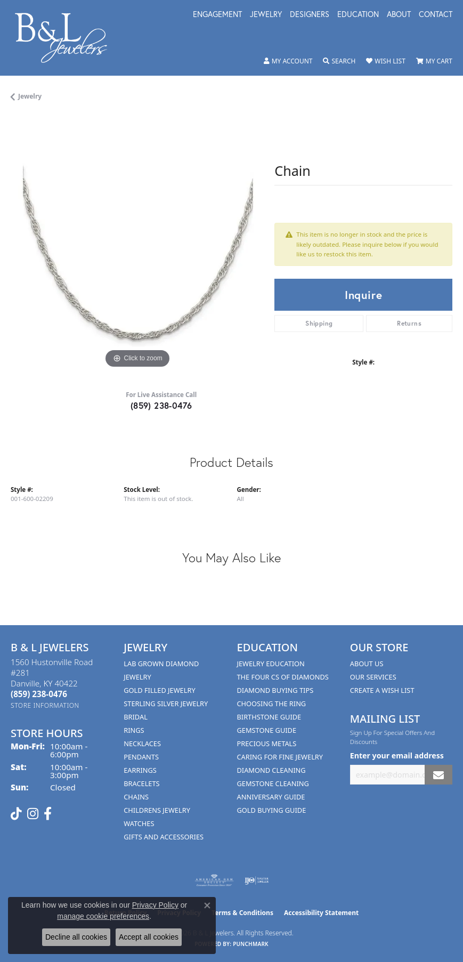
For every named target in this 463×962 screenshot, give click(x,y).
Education (358, 15)
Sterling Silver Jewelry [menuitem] (166, 703)
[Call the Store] (39, 694)
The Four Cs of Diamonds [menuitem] (283, 677)
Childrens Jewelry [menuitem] (157, 810)
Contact (435, 15)
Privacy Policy (155, 905)
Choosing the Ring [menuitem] (271, 703)
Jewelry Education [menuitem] (271, 663)
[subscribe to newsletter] (438, 775)
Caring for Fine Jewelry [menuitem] (280, 757)
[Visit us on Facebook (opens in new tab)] (48, 813)
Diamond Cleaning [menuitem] (271, 770)
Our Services (373, 677)
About (399, 15)
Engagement (217, 15)
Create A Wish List (382, 690)
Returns (409, 323)
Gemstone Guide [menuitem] (267, 730)
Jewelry (266, 15)
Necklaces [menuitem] (142, 743)
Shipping (318, 323)
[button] (288, 61)
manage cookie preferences (103, 916)
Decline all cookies (76, 937)
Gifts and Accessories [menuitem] (164, 837)
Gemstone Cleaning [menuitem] (273, 783)
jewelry (30, 96)
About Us (367, 663)
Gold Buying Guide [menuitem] (271, 810)
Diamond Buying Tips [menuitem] (275, 690)
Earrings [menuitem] (140, 770)
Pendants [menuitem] (141, 757)
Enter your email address (397, 755)
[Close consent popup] (207, 905)
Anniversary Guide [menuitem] (271, 797)
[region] (137, 244)
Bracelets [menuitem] (141, 783)
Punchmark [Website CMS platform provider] (251, 944)
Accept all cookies (148, 937)
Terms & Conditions (242, 912)
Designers (309, 15)
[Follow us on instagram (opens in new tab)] (32, 813)
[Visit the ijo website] (257, 880)
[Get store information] (45, 705)
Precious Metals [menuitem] (267, 743)
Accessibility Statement (321, 912)
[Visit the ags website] (214, 880)
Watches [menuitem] (139, 823)
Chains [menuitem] (136, 797)
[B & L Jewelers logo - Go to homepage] (67, 38)
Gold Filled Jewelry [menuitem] (159, 690)
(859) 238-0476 (161, 405)
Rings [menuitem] (134, 730)
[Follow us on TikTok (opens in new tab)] (16, 813)
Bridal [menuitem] (136, 717)
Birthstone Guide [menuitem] (269, 717)
